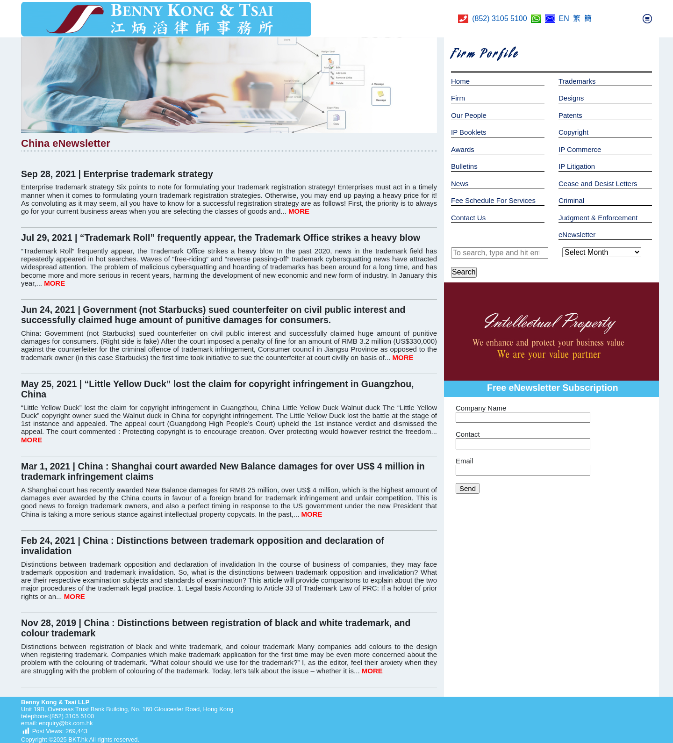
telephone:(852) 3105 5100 (57, 716)
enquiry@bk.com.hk (65, 723)
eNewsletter (576, 234)
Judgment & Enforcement (597, 218)
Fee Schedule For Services (493, 200)
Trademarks (576, 81)
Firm (458, 98)
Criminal (571, 200)
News (460, 184)
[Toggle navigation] (647, 18)
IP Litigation (576, 166)
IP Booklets (469, 132)
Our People (469, 115)
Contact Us (468, 218)
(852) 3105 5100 (499, 18)
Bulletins (464, 166)
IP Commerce (579, 149)
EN (564, 18)
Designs (571, 98)
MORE (298, 211)
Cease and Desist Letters (597, 184)
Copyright (573, 132)
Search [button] (464, 272)
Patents (570, 115)
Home (460, 81)
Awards (462, 149)
